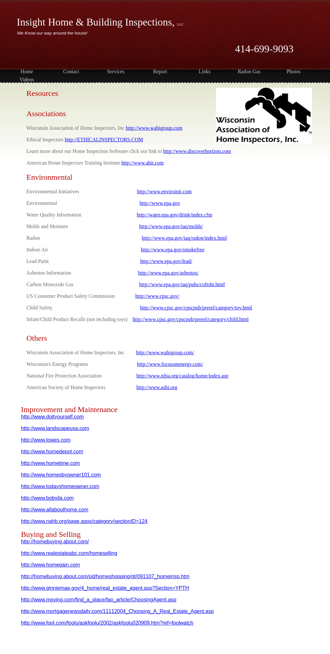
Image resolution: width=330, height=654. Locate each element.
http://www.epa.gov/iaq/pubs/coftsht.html (182, 284)
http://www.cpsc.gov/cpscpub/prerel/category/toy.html (196, 307)
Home (26, 71)
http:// (27, 623)
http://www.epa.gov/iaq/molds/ (171, 226)
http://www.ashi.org (156, 387)
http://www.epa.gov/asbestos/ (168, 273)
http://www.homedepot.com (52, 451)
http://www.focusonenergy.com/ (170, 364)
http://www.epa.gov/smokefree (172, 249)
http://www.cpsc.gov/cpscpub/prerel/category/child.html (190, 319)
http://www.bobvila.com (47, 498)
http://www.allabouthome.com (54, 509)
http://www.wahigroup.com (154, 128)
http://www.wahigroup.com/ (165, 352)
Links (204, 71)
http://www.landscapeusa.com (55, 428)
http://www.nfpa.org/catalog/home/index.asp (182, 375)
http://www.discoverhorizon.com (197, 151)
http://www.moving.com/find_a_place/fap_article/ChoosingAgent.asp (98, 599)
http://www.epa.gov (160, 203)
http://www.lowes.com (46, 440)
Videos (27, 79)
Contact (71, 71)
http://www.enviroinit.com (164, 191)
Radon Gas (249, 71)
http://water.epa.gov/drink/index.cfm (174, 214)
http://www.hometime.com (50, 463)
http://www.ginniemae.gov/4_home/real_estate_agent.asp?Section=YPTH (105, 588)
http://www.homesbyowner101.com (61, 475)
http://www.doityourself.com (52, 416)
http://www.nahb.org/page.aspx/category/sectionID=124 (84, 521)
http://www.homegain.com (50, 565)
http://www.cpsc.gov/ (157, 296)
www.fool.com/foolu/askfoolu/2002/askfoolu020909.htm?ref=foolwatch (113, 623)
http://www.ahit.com (142, 163)
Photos (293, 71)
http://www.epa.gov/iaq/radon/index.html (184, 238)
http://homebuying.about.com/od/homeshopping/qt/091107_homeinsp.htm (105, 576)
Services (115, 71)
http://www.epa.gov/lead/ (166, 261)
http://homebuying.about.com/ (55, 541)
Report (160, 71)
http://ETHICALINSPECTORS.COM (104, 139)
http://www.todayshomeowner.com (60, 486)
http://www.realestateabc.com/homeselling (69, 553)
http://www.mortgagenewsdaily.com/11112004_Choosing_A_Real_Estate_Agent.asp (117, 611)
